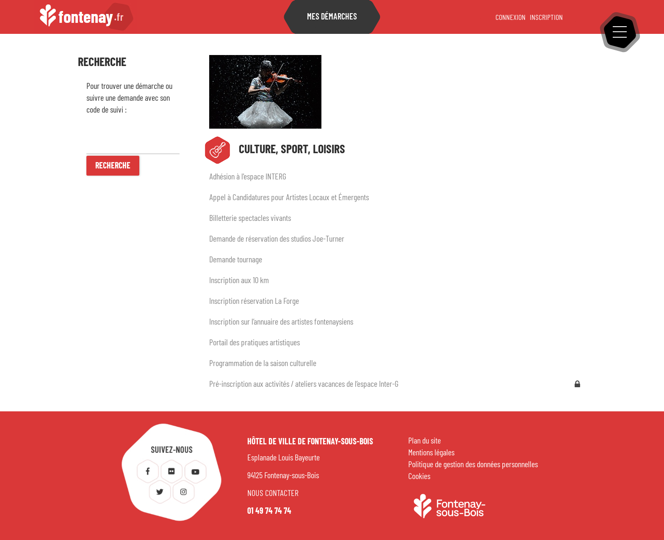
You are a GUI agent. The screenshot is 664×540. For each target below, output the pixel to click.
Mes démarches (332, 17)
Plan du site (424, 441)
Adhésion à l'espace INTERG (247, 177)
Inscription (546, 18)
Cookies (419, 476)
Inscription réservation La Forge (254, 301)
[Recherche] (112, 166)
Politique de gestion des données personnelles (473, 464)
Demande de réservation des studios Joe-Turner (276, 239)
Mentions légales (431, 453)
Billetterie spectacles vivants (250, 218)
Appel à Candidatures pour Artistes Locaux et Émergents (289, 197)
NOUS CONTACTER (273, 493)
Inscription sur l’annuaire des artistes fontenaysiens (281, 322)
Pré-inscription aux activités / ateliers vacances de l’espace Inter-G (303, 384)
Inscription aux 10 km (239, 280)
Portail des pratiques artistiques (254, 343)
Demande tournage (235, 260)
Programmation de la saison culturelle (262, 363)
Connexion (510, 18)
